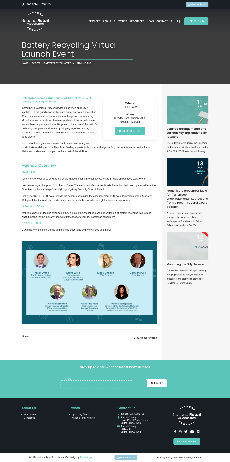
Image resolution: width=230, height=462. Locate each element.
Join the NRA (196, 21)
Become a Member (187, 441)
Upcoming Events (80, 414)
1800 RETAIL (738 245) (132, 414)
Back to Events (145, 338)
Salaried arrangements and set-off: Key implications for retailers (187, 133)
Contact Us (164, 21)
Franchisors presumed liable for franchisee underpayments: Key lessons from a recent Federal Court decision (187, 199)
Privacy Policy (164, 457)
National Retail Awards (83, 418)
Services (94, 21)
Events (122, 21)
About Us (109, 21)
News (150, 21)
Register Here (130, 131)
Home (25, 63)
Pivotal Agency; (87, 457)
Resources (137, 21)
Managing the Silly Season (185, 264)
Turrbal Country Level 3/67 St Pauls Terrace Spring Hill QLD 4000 (134, 420)
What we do (30, 414)
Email (68, 379)
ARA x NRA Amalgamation (187, 457)
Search (178, 21)
